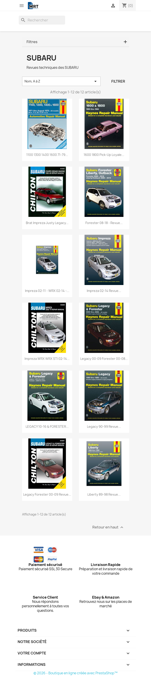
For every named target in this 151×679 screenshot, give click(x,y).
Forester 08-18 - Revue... (104, 223)
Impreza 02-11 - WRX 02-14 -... (47, 291)
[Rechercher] (42, 20)
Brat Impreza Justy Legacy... (47, 223)
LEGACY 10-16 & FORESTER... (47, 426)
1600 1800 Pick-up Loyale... (104, 155)
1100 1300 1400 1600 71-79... (47, 155)
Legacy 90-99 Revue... (104, 426)
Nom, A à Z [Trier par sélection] (61, 81)
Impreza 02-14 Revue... (104, 291)
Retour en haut (108, 527)
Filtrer (118, 81)
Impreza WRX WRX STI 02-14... (47, 358)
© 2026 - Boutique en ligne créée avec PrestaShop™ (75, 673)
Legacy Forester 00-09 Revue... (47, 494)
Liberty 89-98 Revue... (104, 494)
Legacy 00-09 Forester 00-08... (104, 358)
